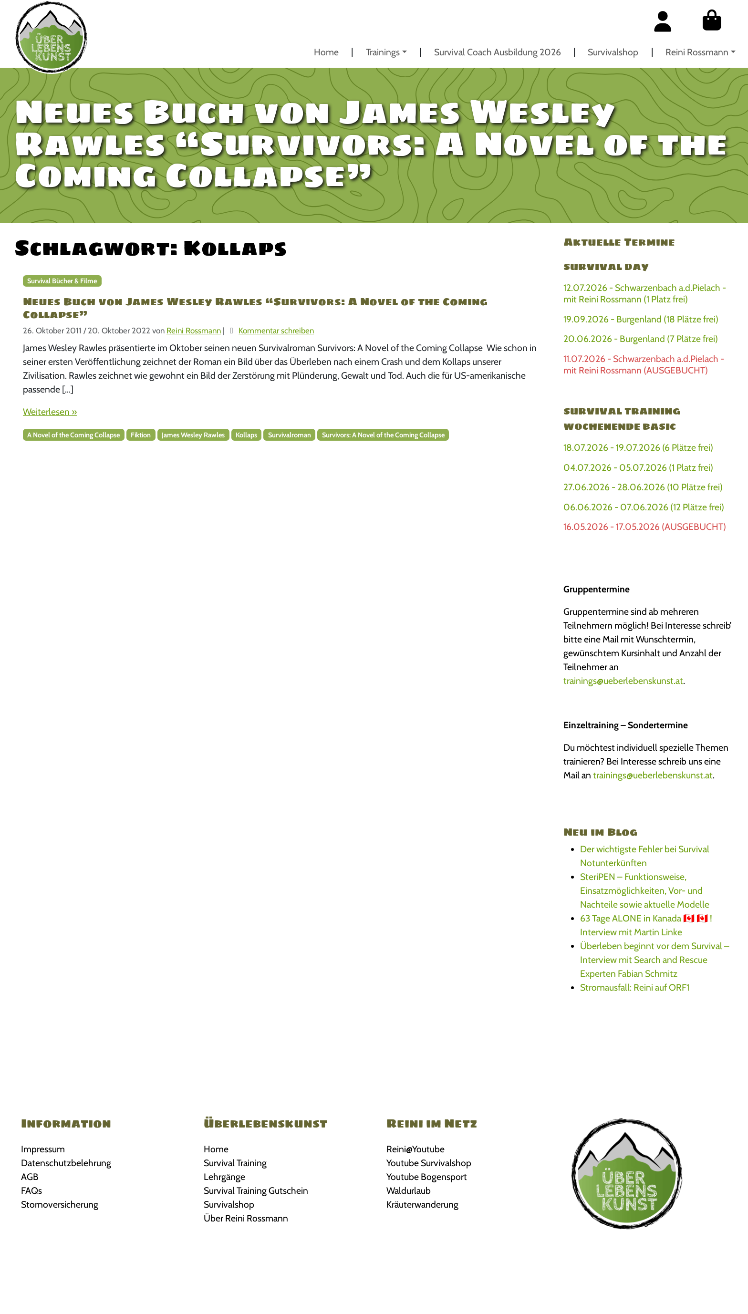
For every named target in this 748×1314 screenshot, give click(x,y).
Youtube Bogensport (426, 1176)
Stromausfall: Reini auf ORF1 (634, 987)
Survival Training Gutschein (256, 1190)
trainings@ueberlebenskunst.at (623, 680)
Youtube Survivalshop (428, 1163)
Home (326, 52)
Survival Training (235, 1163)
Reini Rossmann (696, 52)
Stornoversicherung (59, 1204)
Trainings (383, 52)
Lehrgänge (224, 1176)
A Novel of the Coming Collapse (73, 435)
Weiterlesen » (50, 411)
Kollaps (246, 435)
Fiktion (141, 435)
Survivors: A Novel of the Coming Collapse (383, 435)
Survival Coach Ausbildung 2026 (497, 52)
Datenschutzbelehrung (66, 1163)
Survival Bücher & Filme (62, 281)
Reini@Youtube (415, 1149)
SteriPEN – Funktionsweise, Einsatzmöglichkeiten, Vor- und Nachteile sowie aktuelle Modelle (644, 890)
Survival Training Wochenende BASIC (621, 419)
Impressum (43, 1149)
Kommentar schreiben (276, 330)
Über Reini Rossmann (246, 1218)
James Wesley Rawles (193, 435)
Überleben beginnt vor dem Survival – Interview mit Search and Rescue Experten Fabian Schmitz (654, 959)
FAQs (31, 1190)
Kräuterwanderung (422, 1204)
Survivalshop (613, 52)
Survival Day (606, 266)
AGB (30, 1176)
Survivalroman (289, 435)
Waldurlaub (408, 1190)
